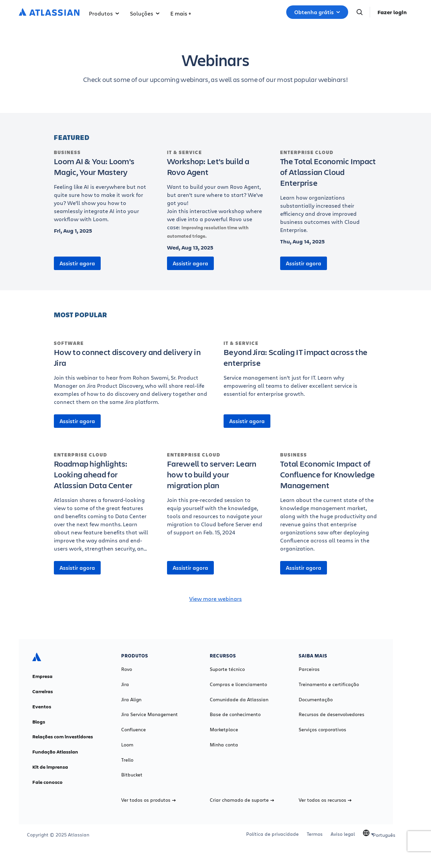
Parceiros (309, 669)
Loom (127, 744)
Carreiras (42, 691)
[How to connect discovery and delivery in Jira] (130, 376)
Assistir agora (77, 263)
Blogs (38, 722)
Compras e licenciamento (238, 684)
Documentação (316, 699)
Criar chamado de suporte (242, 800)
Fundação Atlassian (55, 752)
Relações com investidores (62, 736)
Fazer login (392, 12)
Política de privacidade (272, 834)
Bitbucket (131, 774)
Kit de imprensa (50, 767)
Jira (125, 684)
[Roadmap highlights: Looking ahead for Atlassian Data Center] (102, 505)
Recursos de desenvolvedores (331, 714)
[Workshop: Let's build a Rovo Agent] (215, 198)
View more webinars (215, 598)
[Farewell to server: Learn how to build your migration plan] (215, 497)
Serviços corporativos (322, 729)
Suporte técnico (227, 669)
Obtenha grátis (317, 12)
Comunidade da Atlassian (239, 699)
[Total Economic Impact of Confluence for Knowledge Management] (328, 505)
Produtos (104, 13)
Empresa (42, 676)
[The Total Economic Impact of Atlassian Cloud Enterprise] (328, 195)
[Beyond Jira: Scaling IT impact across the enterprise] (300, 372)
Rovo (126, 669)
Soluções (145, 13)
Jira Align (131, 699)
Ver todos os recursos (325, 800)
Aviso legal (343, 834)
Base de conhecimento (235, 714)
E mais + (180, 13)
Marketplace (224, 729)
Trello (127, 760)
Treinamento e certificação (329, 684)
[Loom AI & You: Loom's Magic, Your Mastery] (102, 189)
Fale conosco (47, 782)
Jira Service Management (149, 714)
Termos (315, 834)
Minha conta (224, 744)
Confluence (133, 729)
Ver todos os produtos (148, 800)
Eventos (41, 706)
